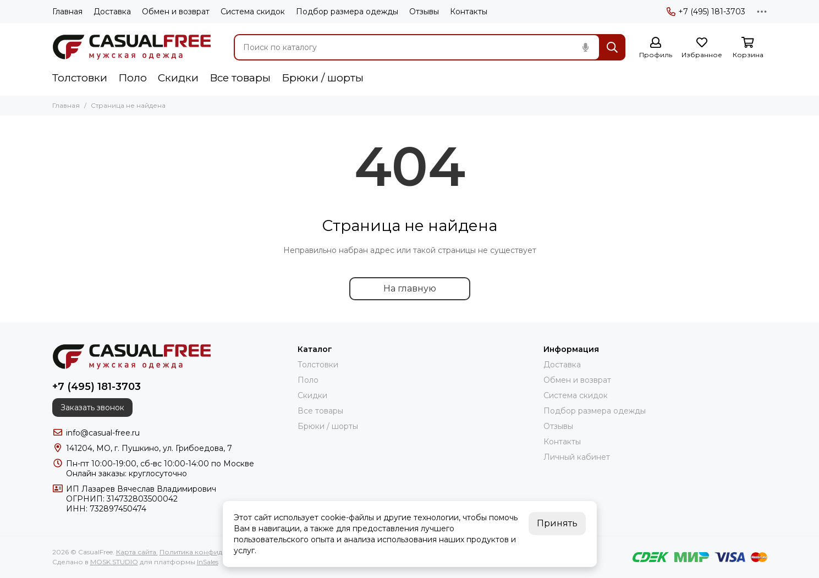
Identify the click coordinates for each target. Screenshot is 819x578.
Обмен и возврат (176, 11)
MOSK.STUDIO (114, 562)
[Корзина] (748, 48)
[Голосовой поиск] (585, 47)
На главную (409, 288)
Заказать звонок (92, 407)
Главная (67, 11)
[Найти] (612, 47)
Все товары (240, 77)
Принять (557, 523)
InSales (207, 562)
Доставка (112, 11)
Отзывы (424, 11)
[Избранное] (701, 48)
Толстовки (79, 77)
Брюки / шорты (323, 77)
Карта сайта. (137, 552)
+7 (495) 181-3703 (706, 11)
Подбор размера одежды (347, 11)
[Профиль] (655, 48)
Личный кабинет (576, 457)
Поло (132, 77)
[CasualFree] (132, 47)
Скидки (178, 77)
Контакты (468, 11)
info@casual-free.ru (103, 433)
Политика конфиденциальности (216, 552)
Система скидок (253, 11)
